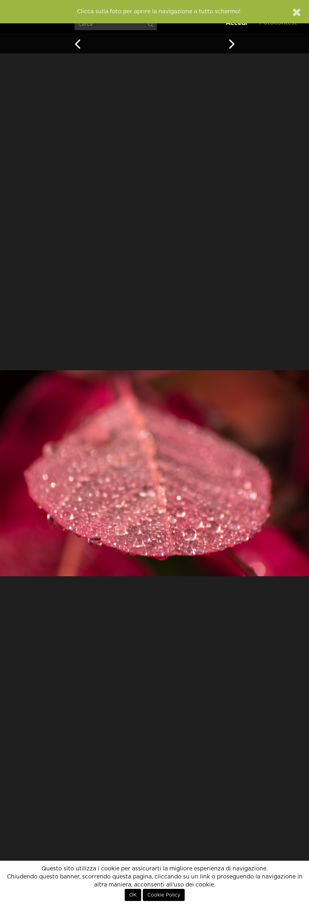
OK (133, 895)
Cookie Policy (163, 895)
